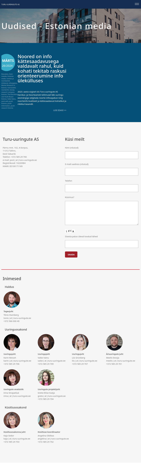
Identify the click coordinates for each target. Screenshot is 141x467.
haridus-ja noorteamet (7, 80)
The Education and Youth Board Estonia (9, 96)
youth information (6, 104)
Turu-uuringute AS (10, 4)
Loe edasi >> (59, 114)
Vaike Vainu (11, 99)
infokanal (4, 83)
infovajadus (13, 83)
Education (4, 74)
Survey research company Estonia (7, 92)
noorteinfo (5, 90)
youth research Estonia (8, 107)
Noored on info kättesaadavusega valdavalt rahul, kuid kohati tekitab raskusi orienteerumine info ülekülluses (41, 70)
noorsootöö (11, 88)
